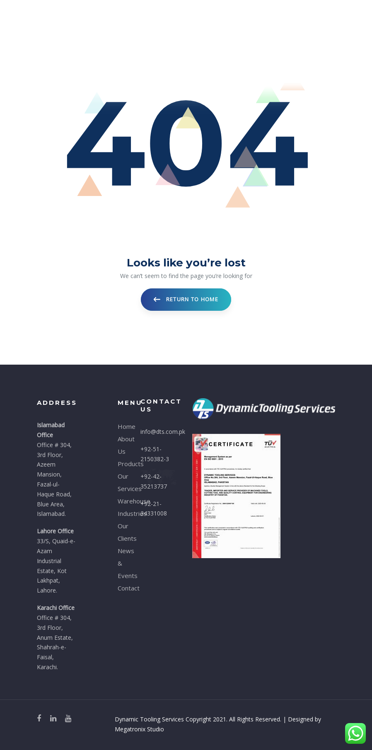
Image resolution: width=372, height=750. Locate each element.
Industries (123, 513)
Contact (123, 588)
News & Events (123, 563)
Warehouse (123, 501)
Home (123, 426)
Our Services (123, 482)
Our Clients (123, 532)
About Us (123, 445)
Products (123, 464)
